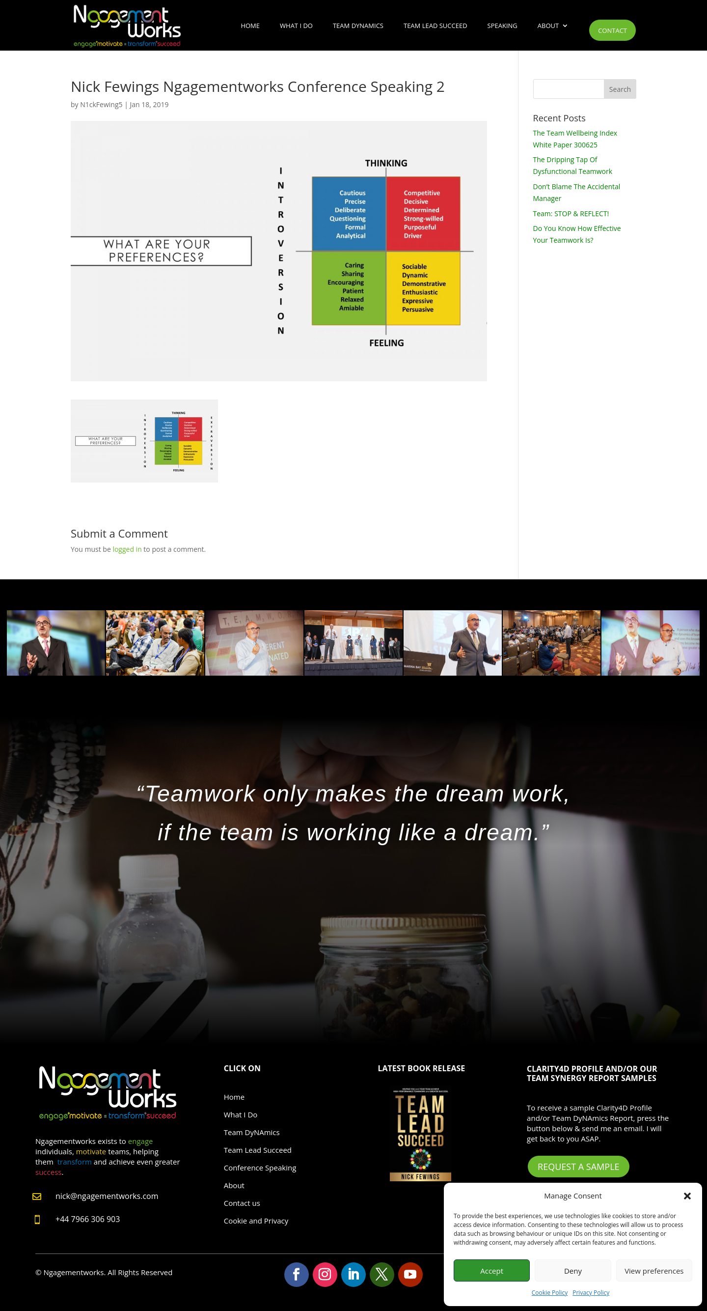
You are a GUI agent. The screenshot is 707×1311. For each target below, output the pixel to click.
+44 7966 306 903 (87, 1219)
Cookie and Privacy (256, 1221)
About (548, 25)
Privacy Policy (590, 1292)
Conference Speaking (260, 1167)
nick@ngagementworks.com (107, 1196)
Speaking (502, 25)
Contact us (242, 1203)
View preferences (654, 1271)
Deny (573, 1271)
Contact (612, 30)
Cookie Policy (550, 1292)
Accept (491, 1271)
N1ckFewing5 (101, 104)
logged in (126, 549)
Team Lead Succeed (435, 25)
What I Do (296, 25)
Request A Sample (578, 1166)
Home (250, 25)
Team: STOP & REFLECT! (571, 213)
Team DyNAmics (358, 25)
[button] (687, 1196)
